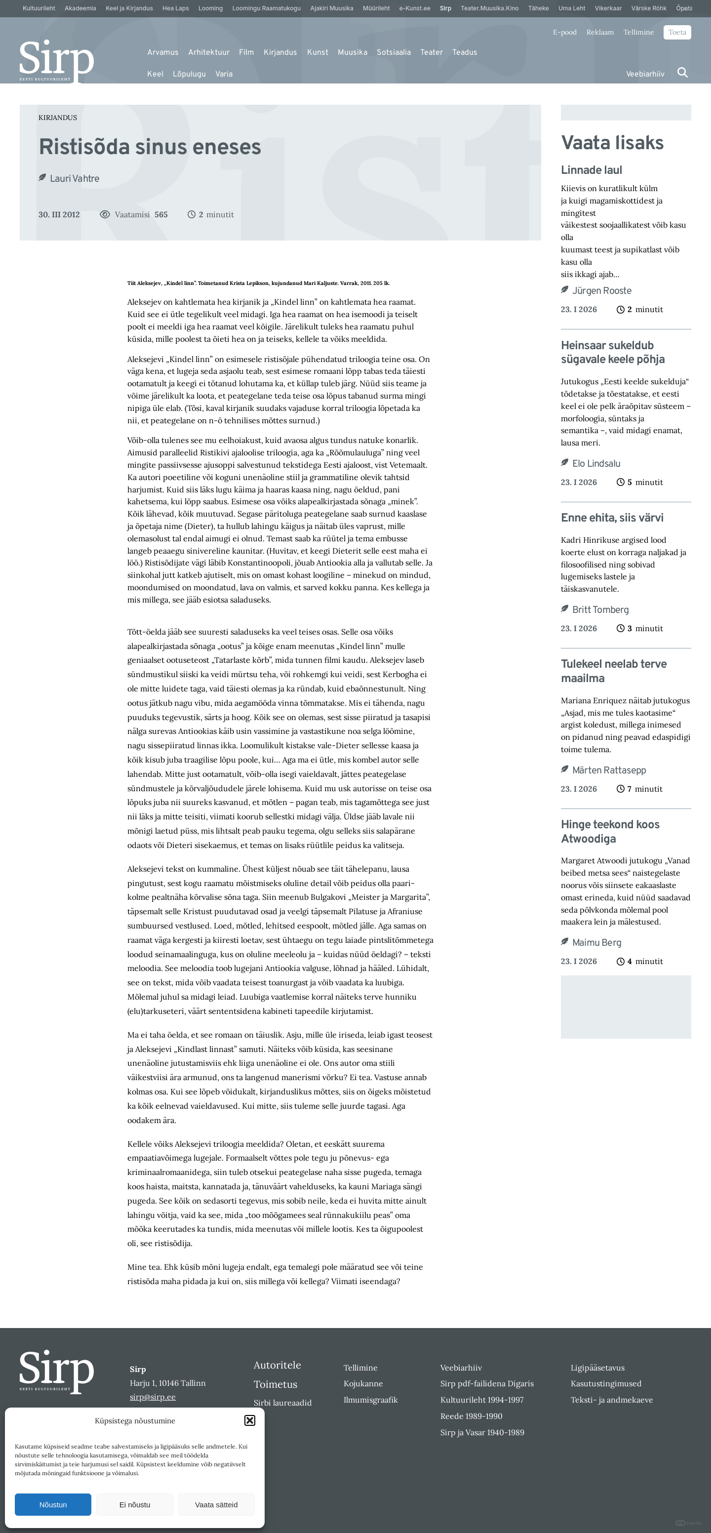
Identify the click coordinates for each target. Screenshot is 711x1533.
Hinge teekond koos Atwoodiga (610, 832)
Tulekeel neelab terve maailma (614, 672)
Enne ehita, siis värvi (612, 519)
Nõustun (53, 1504)
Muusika (352, 53)
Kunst (317, 53)
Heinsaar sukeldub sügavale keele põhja (613, 353)
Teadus (464, 53)
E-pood (565, 32)
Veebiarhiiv (645, 75)
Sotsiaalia (394, 53)
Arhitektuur (209, 53)
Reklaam (600, 32)
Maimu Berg (596, 943)
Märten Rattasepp (609, 771)
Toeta (677, 32)
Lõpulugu (189, 75)
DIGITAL (689, 1523)
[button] (250, 1420)
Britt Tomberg (600, 610)
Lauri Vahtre (74, 179)
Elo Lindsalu (596, 464)
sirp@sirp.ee (153, 1397)
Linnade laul (591, 171)
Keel (155, 75)
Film (246, 53)
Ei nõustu (135, 1504)
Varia (224, 75)
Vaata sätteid (216, 1504)
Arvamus (163, 53)
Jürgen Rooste (602, 291)
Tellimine (639, 32)
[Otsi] (682, 72)
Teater (431, 53)
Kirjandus (280, 53)
